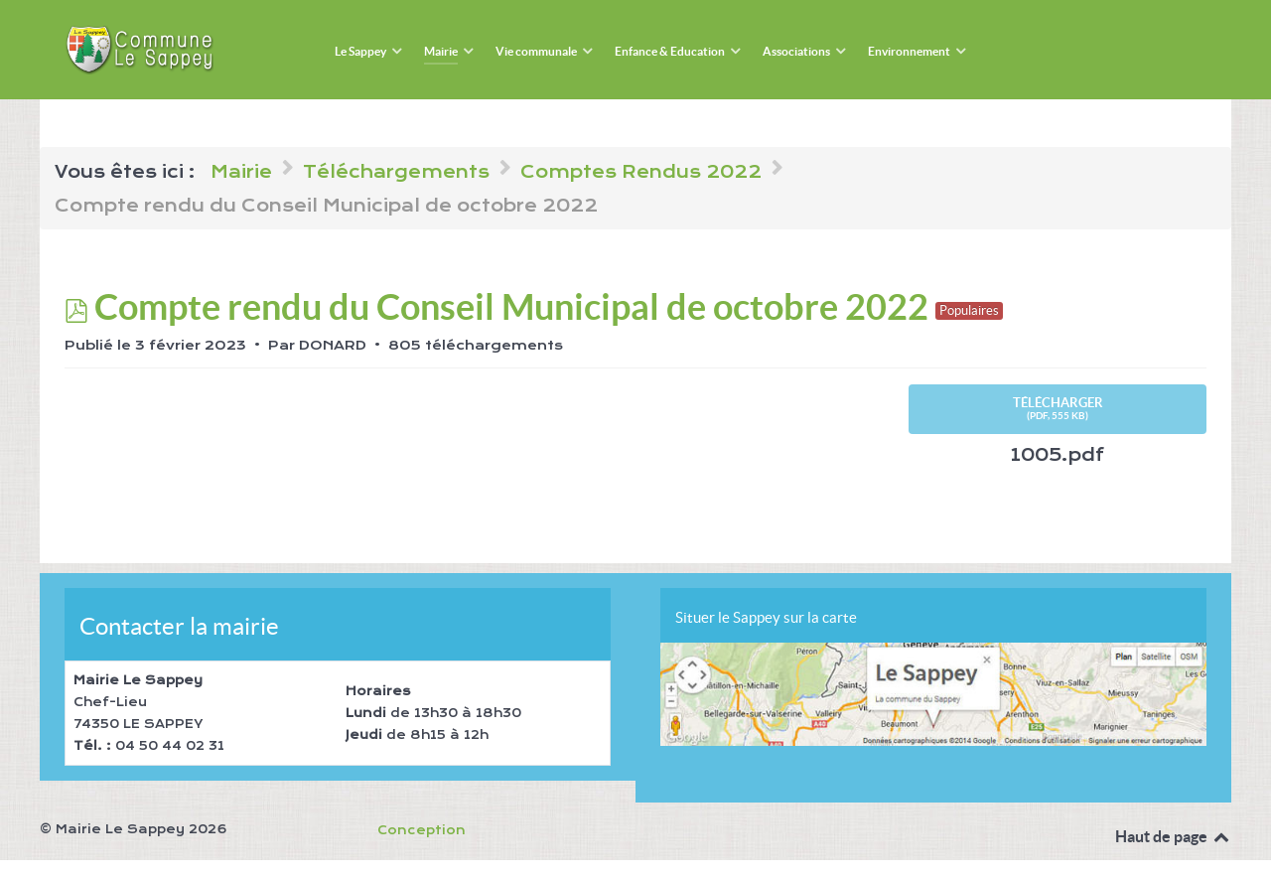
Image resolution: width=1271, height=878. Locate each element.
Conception (421, 830)
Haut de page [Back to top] (1173, 836)
